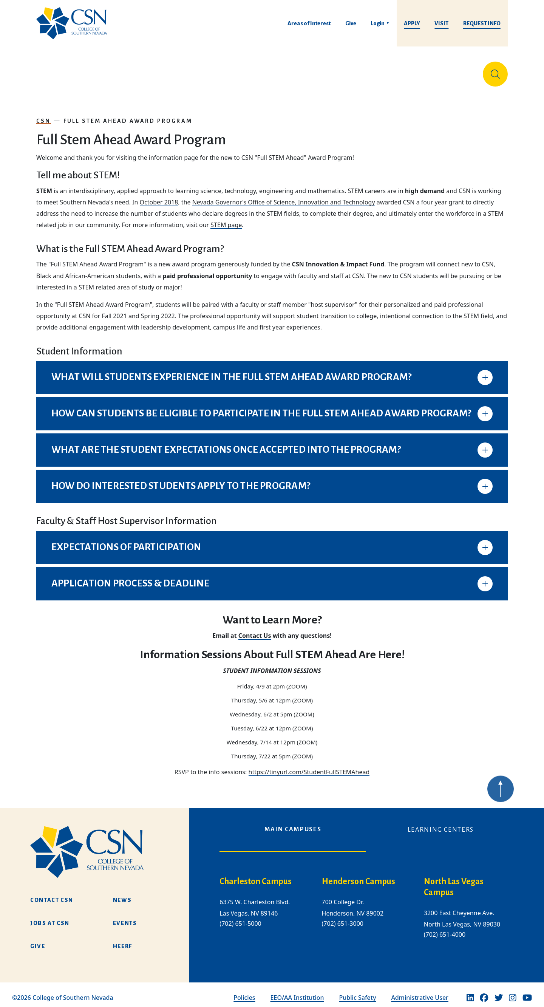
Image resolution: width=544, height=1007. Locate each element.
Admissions (204, 71)
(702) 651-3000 (342, 918)
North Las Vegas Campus (454, 881)
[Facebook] (484, 991)
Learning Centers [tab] (441, 823)
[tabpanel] (366, 907)
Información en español (436, 71)
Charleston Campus (255, 875)
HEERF (122, 940)
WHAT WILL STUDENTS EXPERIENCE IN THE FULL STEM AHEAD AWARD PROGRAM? (231, 371)
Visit (441, 23)
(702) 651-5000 (240, 918)
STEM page (226, 219)
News (122, 894)
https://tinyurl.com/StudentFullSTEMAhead (309, 766)
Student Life (363, 71)
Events (125, 917)
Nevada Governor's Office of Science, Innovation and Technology (283, 196)
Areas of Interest (309, 23)
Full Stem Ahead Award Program (127, 115)
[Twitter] (499, 991)
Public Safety (357, 991)
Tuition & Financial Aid (282, 71)
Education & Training (127, 71)
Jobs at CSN (50, 917)
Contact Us (254, 629)
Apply (412, 23)
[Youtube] (527, 991)
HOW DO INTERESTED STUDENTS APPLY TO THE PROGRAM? (180, 480)
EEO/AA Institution (297, 991)
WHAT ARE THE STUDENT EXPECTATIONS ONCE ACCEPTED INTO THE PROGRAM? (226, 443)
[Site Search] (495, 71)
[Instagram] (512, 991)
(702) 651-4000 (444, 928)
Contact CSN (51, 894)
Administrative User (419, 991)
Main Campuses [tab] (292, 823)
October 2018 (159, 196)
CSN (43, 115)
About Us (56, 71)
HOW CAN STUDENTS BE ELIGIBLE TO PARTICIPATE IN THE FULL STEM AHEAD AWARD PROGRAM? (261, 407)
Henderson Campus (358, 875)
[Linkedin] (470, 991)
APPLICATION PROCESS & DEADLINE (130, 577)
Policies (244, 991)
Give (350, 23)
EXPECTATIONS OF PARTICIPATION (126, 541)
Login (378, 23)
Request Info (482, 23)
